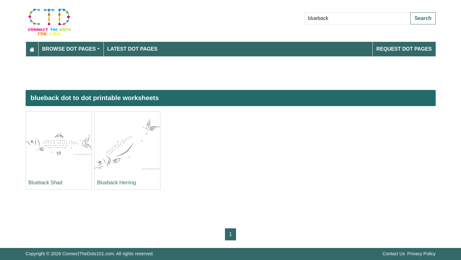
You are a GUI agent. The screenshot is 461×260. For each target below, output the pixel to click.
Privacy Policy (421, 253)
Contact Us (394, 253)
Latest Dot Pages (132, 49)
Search (422, 18)
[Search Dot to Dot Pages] (357, 18)
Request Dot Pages (404, 49)
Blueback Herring (116, 182)
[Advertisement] (215, 73)
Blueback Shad (45, 182)
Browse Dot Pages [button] (69, 49)
